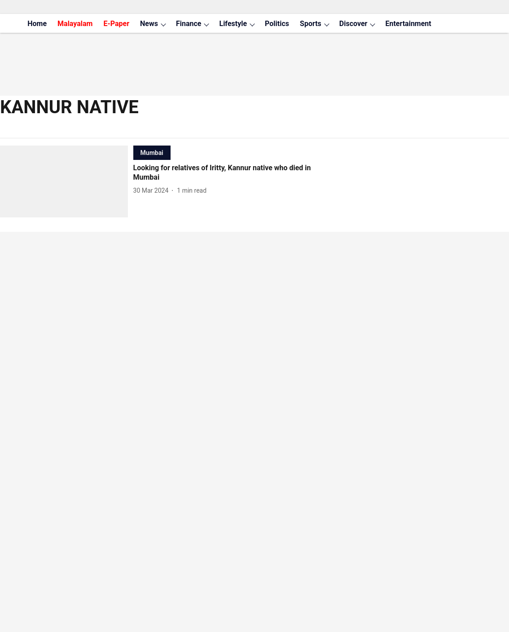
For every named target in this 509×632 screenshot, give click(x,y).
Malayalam (74, 23)
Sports (310, 23)
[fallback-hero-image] (66, 181)
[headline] (233, 173)
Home (37, 23)
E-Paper (116, 23)
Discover (353, 23)
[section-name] (152, 152)
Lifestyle (233, 23)
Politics (277, 23)
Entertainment (408, 23)
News (149, 23)
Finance (189, 23)
